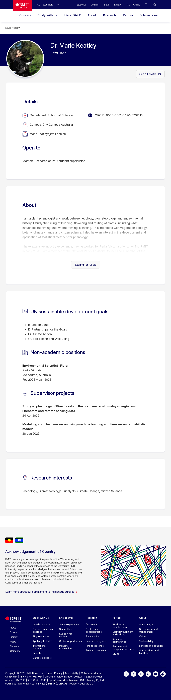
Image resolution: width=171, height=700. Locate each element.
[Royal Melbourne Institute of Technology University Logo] (22, 5)
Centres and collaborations (94, 630)
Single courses (41, 636)
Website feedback (90, 673)
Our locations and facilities (149, 651)
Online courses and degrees (43, 630)
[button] (154, 5)
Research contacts (96, 650)
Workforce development (120, 625)
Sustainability (146, 641)
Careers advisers (42, 657)
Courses (25, 15)
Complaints (11, 676)
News (13, 627)
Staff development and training (123, 633)
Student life (65, 629)
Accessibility (71, 673)
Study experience (69, 624)
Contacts (15, 651)
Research (109, 15)
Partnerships (93, 636)
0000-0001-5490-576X (122, 115)
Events (13, 632)
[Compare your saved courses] (148, 4)
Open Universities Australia (63, 680)
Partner (128, 15)
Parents (37, 653)
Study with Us (41, 617)
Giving (116, 653)
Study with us (47, 15)
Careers (14, 646)
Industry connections (66, 647)
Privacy (58, 673)
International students (39, 647)
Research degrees (96, 641)
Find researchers (95, 645)
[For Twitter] (133, 673)
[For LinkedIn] (148, 673)
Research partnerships (119, 640)
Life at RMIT (72, 15)
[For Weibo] (163, 673)
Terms (48, 673)
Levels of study (41, 624)
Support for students (65, 635)
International (149, 15)
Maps (13, 641)
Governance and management (148, 630)
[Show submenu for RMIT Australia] (56, 5)
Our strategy (146, 624)
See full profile (148, 74)
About (92, 15)
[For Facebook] (126, 673)
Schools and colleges (151, 645)
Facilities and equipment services (123, 647)
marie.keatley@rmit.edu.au (48, 134)
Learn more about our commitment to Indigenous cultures (41, 591)
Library (14, 637)
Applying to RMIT (42, 641)
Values (143, 636)
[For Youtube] (155, 673)
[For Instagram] (141, 673)
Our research (93, 624)
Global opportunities (70, 641)
